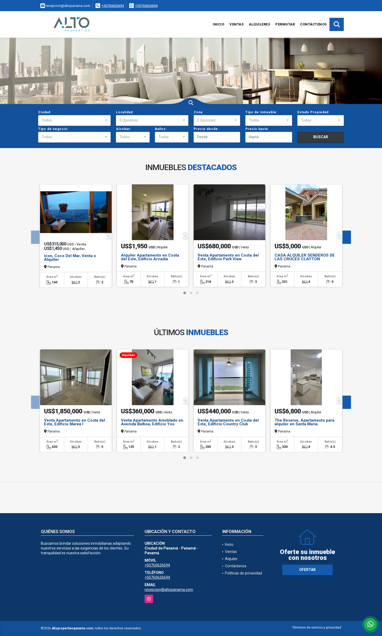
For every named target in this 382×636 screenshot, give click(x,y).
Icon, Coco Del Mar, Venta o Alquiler (70, 257)
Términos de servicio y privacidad (316, 627)
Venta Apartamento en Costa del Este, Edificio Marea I (74, 422)
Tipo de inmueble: (261, 112)
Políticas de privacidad (243, 573)
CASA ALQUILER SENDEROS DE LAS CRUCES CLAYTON (305, 257)
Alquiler (231, 559)
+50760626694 (113, 6)
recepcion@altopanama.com (169, 589)
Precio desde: (206, 129)
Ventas (236, 24)
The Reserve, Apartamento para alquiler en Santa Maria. (304, 422)
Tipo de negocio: (53, 129)
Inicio (218, 24)
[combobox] (74, 120)
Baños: (161, 129)
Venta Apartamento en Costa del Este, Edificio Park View (228, 257)
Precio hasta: (257, 129)
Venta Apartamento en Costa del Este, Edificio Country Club (228, 422)
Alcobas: (123, 129)
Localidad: (125, 112)
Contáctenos (313, 24)
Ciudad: (44, 112)
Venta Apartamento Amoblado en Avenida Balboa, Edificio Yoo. (152, 422)
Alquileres (259, 24)
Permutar (285, 24)
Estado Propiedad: (313, 112)
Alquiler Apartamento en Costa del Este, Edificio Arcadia (150, 257)
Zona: (198, 112)
